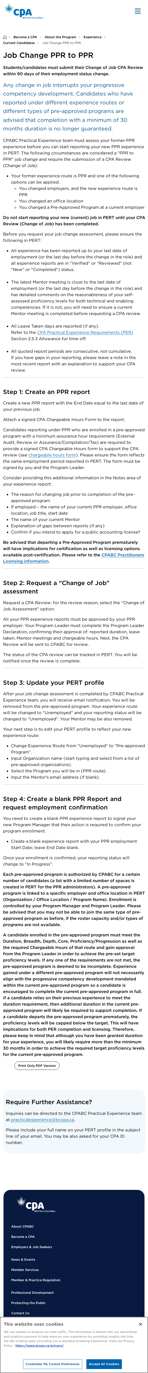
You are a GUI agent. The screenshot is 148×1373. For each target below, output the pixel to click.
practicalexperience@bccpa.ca (42, 1119)
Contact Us (20, 1313)
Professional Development (32, 1292)
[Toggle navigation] (137, 11)
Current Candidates (19, 43)
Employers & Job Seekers (31, 1247)
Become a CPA (25, 37)
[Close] (140, 1324)
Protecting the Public (28, 1303)
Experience (93, 37)
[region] (74, 1345)
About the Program (60, 37)
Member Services (25, 1270)
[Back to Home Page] (24, 11)
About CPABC (22, 1226)
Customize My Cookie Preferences (53, 1364)
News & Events (23, 1259)
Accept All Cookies (104, 1364)
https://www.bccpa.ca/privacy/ (39, 1345)
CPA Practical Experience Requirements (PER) (85, 332)
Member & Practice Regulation (35, 1280)
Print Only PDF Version (37, 1066)
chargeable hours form (52, 454)
